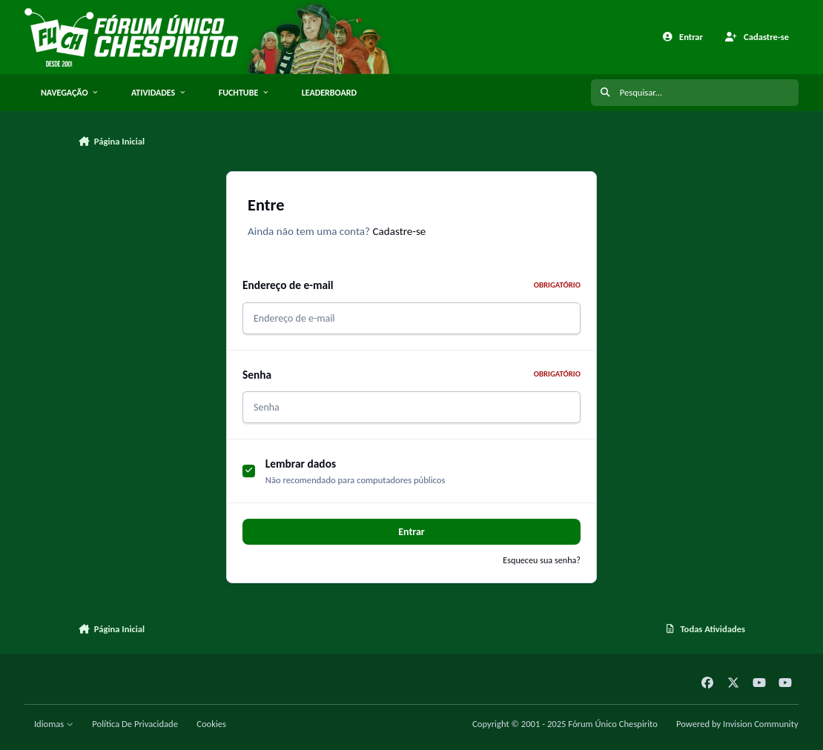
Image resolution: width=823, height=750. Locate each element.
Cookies (211, 723)
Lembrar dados (300, 464)
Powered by (737, 723)
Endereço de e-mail (411, 285)
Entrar (411, 531)
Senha (411, 375)
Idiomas (53, 723)
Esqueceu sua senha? (542, 559)
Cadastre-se (399, 231)
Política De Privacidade (135, 723)
